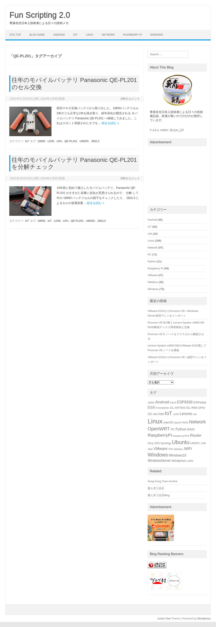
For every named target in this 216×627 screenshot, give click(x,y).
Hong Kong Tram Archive (163, 481)
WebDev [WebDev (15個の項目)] (178, 449)
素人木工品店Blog (159, 495)
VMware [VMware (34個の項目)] (160, 449)
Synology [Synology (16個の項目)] (166, 443)
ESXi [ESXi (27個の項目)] (151, 407)
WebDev (153, 282)
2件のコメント (130, 98)
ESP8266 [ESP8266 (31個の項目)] (185, 402)
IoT (75, 34)
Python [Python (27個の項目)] (181, 429)
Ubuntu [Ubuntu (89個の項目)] (181, 442)
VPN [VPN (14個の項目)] (170, 449)
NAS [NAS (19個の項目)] (185, 422)
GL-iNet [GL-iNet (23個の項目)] (191, 407)
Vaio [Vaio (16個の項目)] (150, 449)
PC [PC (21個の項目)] (173, 429)
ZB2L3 (95, 141)
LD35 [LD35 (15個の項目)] (176, 414)
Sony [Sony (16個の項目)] (151, 443)
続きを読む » (110, 123)
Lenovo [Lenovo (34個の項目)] (186, 414)
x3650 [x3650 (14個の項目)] (190, 461)
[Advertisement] (177, 175)
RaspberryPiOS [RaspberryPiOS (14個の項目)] (181, 436)
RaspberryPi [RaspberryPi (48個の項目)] (160, 435)
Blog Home (37, 34)
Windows (156, 34)
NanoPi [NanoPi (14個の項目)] (178, 422)
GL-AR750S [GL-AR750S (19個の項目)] (177, 407)
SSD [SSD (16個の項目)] (157, 443)
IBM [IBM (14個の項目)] (155, 414)
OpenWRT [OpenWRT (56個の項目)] (159, 428)
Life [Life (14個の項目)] (195, 414)
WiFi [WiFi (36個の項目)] (188, 448)
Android (59, 34)
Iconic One (164, 618)
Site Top (15, 34)
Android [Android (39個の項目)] (162, 402)
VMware (153, 275)
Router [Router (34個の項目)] (195, 435)
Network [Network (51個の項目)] (197, 421)
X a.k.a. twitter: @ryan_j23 (167, 130)
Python (152, 261)
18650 (41, 141)
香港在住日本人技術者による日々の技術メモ (39, 23)
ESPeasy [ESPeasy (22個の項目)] (199, 402)
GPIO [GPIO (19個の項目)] (201, 407)
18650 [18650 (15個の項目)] (151, 402)
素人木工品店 (156, 488)
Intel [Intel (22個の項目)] (161, 414)
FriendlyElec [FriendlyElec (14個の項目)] (162, 408)
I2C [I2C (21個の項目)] (150, 414)
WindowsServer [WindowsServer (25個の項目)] (159, 460)
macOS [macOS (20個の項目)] (168, 422)
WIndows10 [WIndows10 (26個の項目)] (177, 455)
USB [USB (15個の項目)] (203, 443)
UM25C (84, 141)
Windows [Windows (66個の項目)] (158, 455)
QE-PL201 (70, 141)
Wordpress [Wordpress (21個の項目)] (178, 460)
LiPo (59, 141)
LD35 (51, 141)
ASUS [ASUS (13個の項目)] (173, 402)
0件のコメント (130, 178)
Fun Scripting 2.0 (39, 15)
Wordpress (204, 618)
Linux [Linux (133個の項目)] (155, 421)
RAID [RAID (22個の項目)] (190, 429)
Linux (89, 34)
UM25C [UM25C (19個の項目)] (195, 443)
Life (150, 233)
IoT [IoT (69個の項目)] (168, 413)
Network (108, 34)
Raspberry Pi (132, 34)
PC (149, 254)
